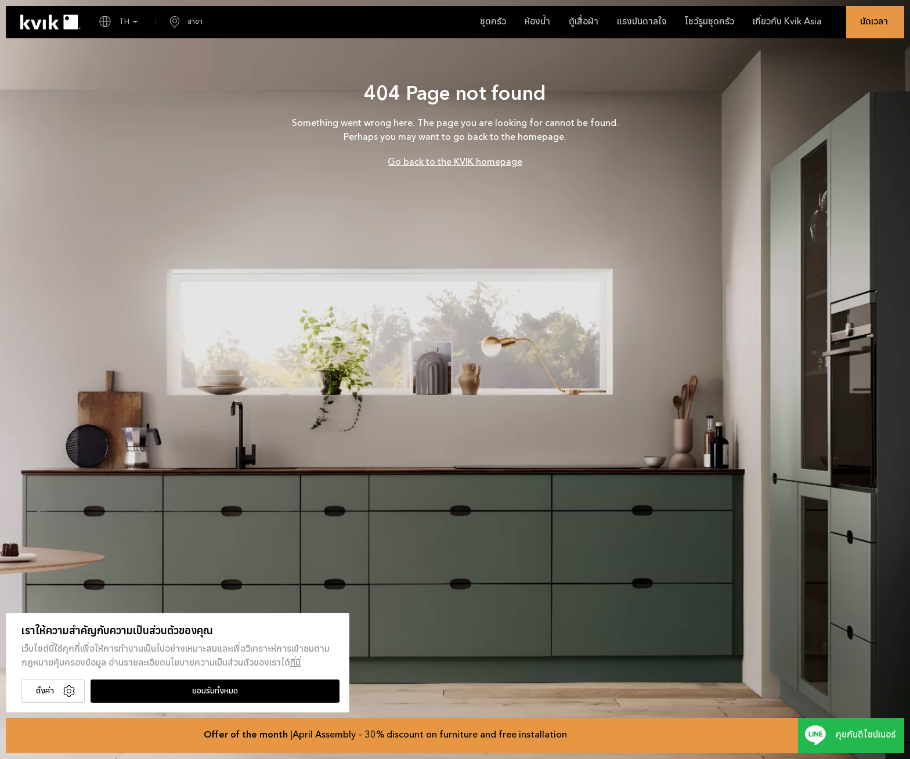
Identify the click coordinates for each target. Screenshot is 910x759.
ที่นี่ (295, 663)
